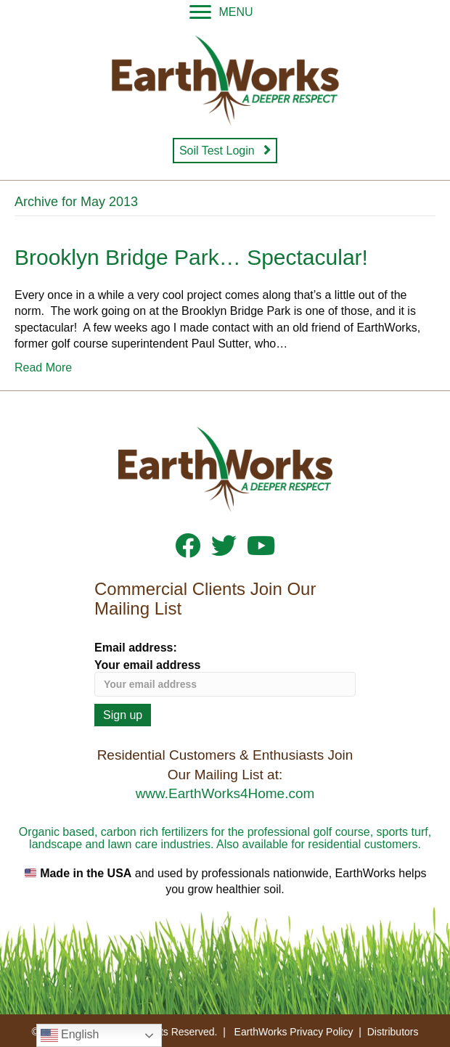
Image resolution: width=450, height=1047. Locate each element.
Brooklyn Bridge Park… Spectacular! (191, 257)
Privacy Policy (321, 1032)
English (70, 1035)
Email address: (135, 647)
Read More (43, 367)
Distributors (393, 1032)
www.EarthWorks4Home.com (225, 793)
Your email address (225, 678)
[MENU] (221, 12)
